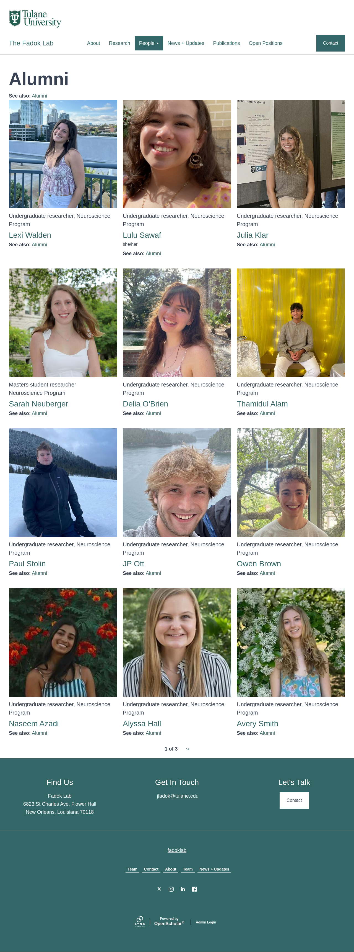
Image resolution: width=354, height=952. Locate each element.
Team (132, 869)
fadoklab (177, 850)
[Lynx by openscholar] (144, 922)
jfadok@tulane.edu (177, 796)
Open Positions (266, 43)
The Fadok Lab (31, 43)
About (93, 43)
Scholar (169, 921)
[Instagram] (171, 889)
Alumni (39, 96)
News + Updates (186, 43)
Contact (330, 43)
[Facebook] (194, 889)
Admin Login (206, 922)
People (149, 43)
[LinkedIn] (182, 889)
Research (119, 43)
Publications (226, 43)
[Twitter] (159, 889)
